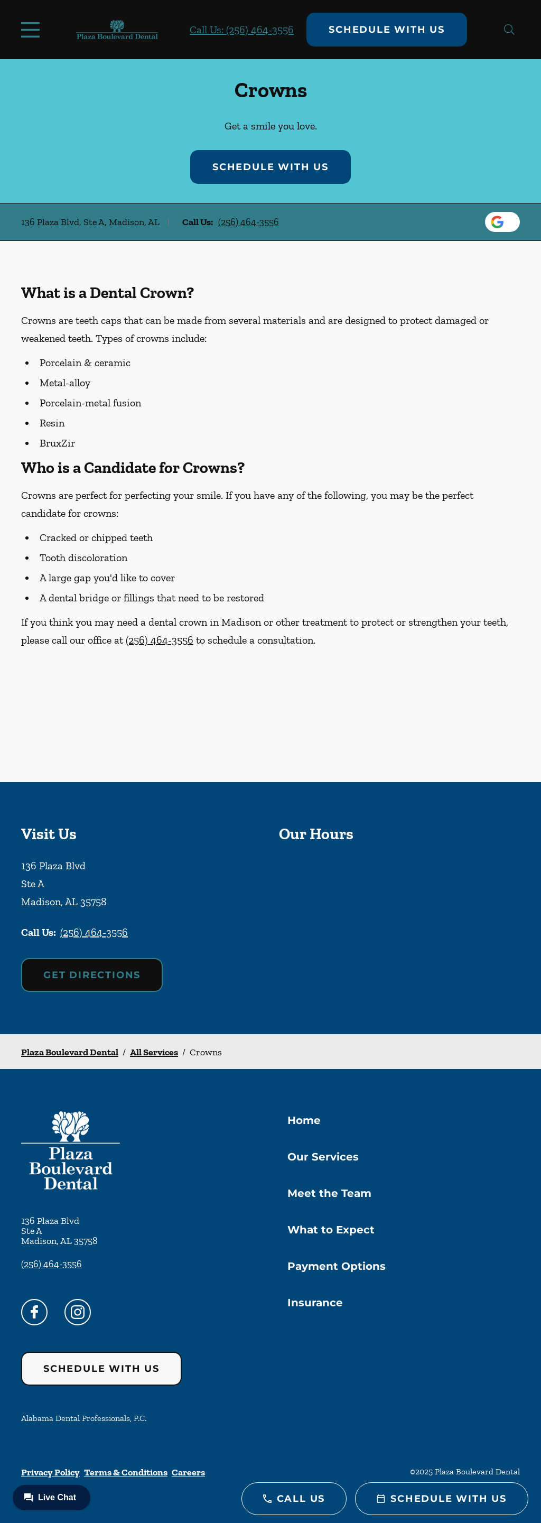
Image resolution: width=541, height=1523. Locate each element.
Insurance (315, 1302)
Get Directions (92, 975)
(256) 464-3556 (248, 222)
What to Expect (331, 1229)
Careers (188, 1472)
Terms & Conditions (125, 1472)
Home (304, 1120)
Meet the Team (329, 1193)
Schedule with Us (387, 29)
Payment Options (336, 1266)
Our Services (323, 1156)
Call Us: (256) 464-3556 (242, 29)
